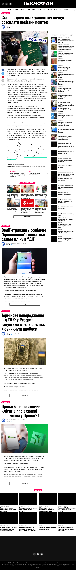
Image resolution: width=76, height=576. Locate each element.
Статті (9, 9)
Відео (60, 9)
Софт (33, 9)
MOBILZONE (22, 9)
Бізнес (55, 9)
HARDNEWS (49, 9)
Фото (44, 9)
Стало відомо (11, 168)
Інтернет (39, 9)
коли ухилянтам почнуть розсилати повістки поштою (30, 166)
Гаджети (28, 9)
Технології (15, 9)
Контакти (66, 9)
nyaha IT (8, 27)
